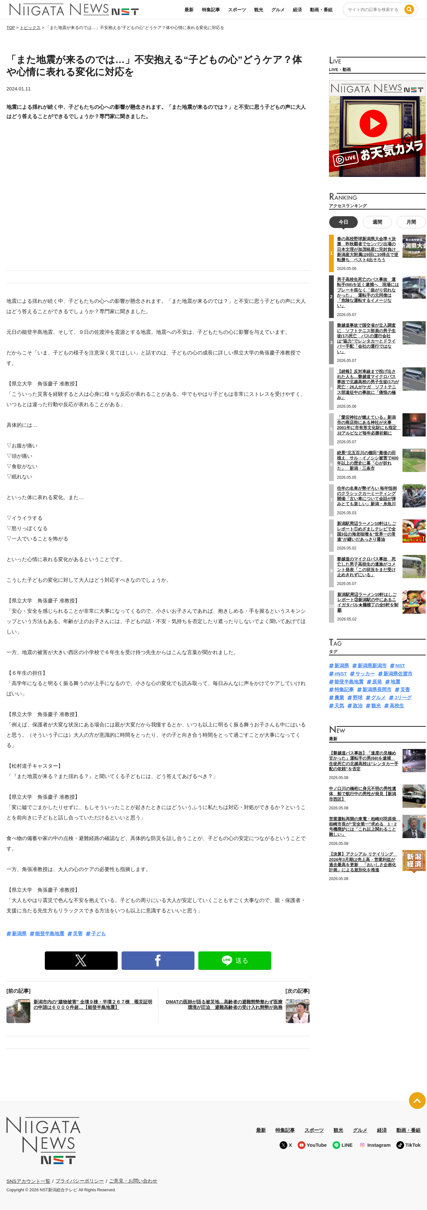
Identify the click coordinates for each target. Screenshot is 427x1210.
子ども (98, 933)
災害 (78, 933)
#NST (340, 673)
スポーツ (237, 9)
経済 (297, 9)
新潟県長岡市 (377, 689)
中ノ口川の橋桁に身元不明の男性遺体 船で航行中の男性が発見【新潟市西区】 (362, 793)
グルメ (278, 9)
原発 (377, 680)
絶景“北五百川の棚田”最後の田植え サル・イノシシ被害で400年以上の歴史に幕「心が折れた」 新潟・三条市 (368, 459)
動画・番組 (321, 9)
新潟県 (19, 933)
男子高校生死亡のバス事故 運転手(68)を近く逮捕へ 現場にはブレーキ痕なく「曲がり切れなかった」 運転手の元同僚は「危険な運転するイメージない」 (368, 291)
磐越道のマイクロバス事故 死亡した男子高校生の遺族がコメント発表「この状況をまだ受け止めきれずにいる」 (366, 566)
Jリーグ (403, 697)
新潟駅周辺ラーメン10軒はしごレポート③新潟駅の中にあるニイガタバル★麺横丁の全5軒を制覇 (367, 601)
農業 (339, 697)
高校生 (397, 705)
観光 (258, 9)
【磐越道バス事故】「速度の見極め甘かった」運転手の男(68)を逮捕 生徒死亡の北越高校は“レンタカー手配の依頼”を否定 (363, 760)
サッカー (365, 673)
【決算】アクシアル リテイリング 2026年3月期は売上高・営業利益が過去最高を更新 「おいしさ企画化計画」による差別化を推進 (363, 861)
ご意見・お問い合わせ (133, 1181)
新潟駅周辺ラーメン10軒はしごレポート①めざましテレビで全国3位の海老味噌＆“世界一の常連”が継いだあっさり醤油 (366, 530)
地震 (395, 680)
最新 (189, 9)
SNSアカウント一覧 (28, 1181)
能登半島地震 (49, 933)
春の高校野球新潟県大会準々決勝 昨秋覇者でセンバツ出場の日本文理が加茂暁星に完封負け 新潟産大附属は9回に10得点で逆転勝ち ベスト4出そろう (368, 248)
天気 (339, 705)
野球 (357, 697)
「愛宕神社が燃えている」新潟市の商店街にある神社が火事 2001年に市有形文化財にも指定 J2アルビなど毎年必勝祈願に (369, 424)
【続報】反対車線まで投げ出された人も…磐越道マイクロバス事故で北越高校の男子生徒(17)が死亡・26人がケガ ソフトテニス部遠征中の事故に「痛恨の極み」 (368, 383)
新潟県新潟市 (372, 665)
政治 (357, 705)
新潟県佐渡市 (397, 673)
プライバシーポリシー (79, 1181)
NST (400, 665)
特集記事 (211, 9)
